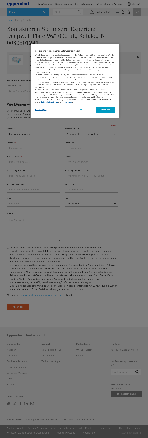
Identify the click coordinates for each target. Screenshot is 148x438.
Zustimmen (105, 110)
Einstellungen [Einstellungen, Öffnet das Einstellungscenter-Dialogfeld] (40, 110)
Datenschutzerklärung (49, 102)
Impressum (68, 102)
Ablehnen (84, 110)
